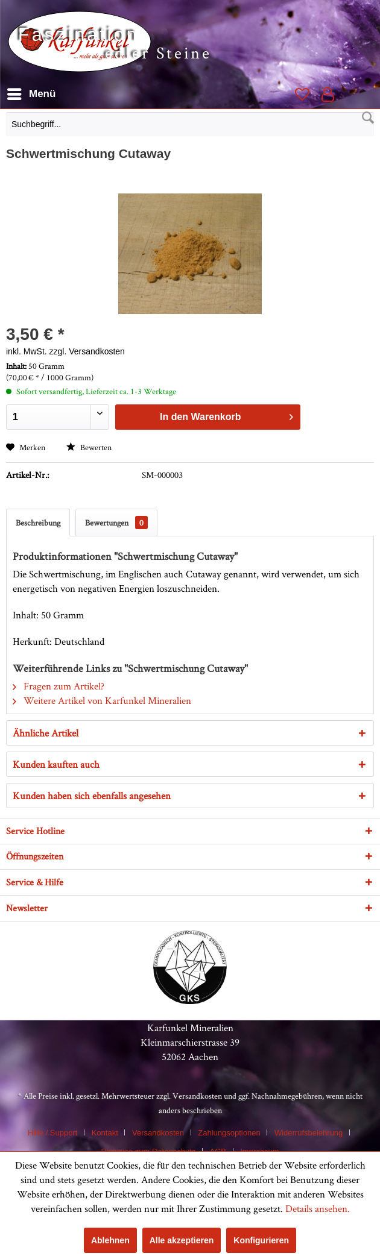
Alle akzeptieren (182, 1240)
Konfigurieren (261, 1240)
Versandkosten (197, 1095)
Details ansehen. (317, 1208)
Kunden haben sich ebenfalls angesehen (92, 795)
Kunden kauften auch (56, 764)
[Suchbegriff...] (190, 124)
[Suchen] (368, 118)
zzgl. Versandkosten (87, 351)
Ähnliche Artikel (45, 732)
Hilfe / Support (52, 1132)
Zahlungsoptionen (229, 1132)
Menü (31, 91)
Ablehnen (110, 1240)
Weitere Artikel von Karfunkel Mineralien (102, 700)
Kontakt (105, 1132)
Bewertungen (116, 522)
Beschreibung (38, 522)
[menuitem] (190, 127)
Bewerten (89, 447)
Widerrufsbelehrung (308, 1132)
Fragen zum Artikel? (58, 685)
